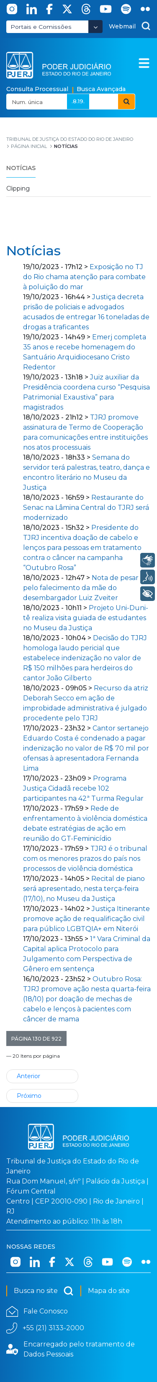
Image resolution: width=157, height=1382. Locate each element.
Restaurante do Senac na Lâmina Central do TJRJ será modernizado (86, 508)
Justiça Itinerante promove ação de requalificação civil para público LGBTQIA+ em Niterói (86, 919)
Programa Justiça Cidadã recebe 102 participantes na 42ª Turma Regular (83, 788)
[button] (36, 1038)
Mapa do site (109, 1291)
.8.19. (78, 101)
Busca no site (44, 1290)
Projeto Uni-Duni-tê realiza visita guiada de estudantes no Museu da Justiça (85, 618)
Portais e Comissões (41, 26)
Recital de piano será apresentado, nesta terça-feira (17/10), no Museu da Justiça (84, 889)
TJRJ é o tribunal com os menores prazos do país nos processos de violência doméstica (85, 859)
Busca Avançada (101, 89)
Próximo (29, 1095)
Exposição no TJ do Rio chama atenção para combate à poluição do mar (84, 277)
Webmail (122, 26)
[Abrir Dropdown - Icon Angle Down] (95, 26)
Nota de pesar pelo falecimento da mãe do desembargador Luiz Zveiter (81, 588)
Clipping (18, 188)
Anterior (28, 1076)
